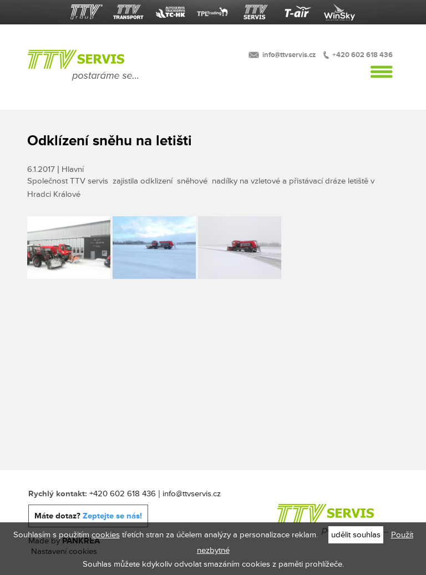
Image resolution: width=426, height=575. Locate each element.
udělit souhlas (356, 535)
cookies (106, 535)
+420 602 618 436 (362, 54)
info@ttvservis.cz (289, 54)
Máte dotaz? (88, 516)
